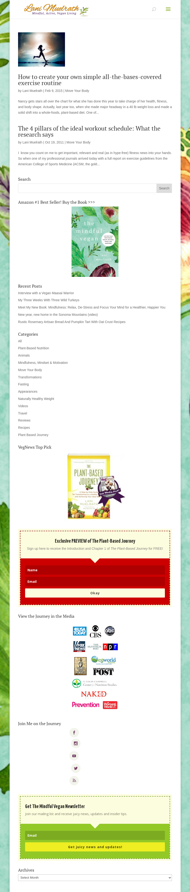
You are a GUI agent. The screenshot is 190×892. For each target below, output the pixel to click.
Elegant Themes (85, 885)
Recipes (24, 427)
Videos (23, 406)
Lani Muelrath (32, 91)
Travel (22, 413)
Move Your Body (77, 91)
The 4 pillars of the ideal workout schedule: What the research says (89, 131)
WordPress (127, 885)
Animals (24, 355)
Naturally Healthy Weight (36, 399)
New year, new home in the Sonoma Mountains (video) (58, 314)
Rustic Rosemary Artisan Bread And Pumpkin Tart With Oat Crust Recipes (71, 322)
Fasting (23, 384)
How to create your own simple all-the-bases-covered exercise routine (89, 80)
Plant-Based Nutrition (33, 348)
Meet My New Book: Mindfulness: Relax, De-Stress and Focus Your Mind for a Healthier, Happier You (91, 307)
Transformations (30, 377)
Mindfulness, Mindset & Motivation (43, 363)
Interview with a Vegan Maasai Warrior (46, 293)
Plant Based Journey (33, 435)
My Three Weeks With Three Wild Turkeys (48, 300)
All (20, 341)
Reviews (24, 420)
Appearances (28, 391)
